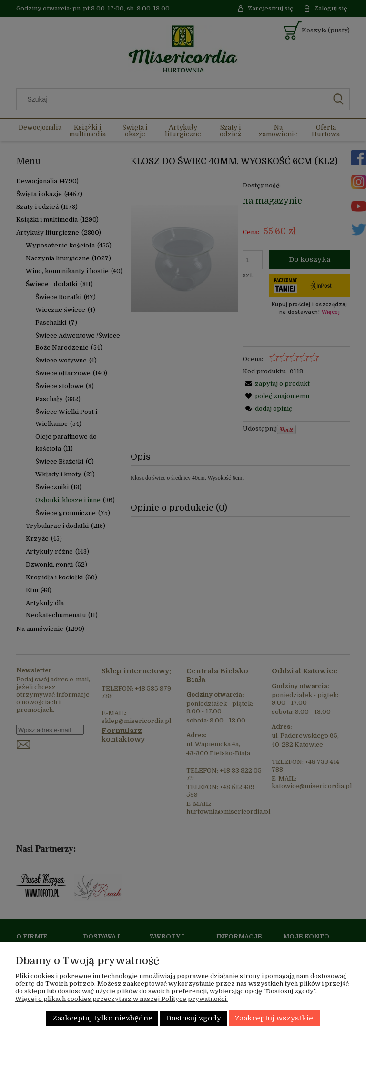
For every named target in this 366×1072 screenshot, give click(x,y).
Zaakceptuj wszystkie (274, 1018)
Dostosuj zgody (193, 1018)
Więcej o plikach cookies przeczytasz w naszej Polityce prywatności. (121, 998)
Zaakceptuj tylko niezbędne (102, 1018)
